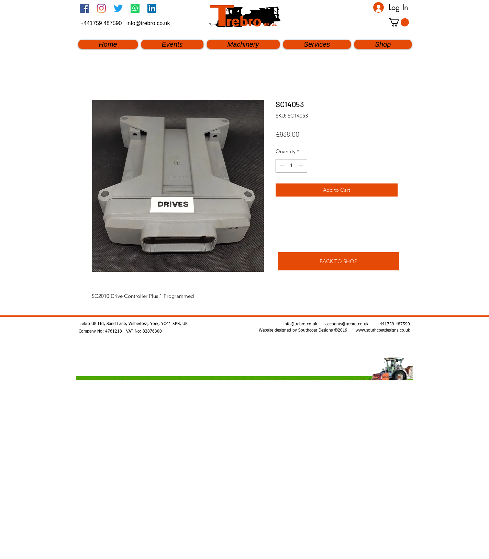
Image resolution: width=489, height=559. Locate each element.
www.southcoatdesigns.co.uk (383, 330)
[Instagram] (101, 8)
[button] (399, 22)
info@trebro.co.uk (148, 23)
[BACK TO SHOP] (338, 261)
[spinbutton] (291, 165)
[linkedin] (151, 8)
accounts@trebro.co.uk (346, 324)
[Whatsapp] (135, 8)
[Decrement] (281, 165)
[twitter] (118, 8)
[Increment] (301, 165)
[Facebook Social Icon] (84, 8)
